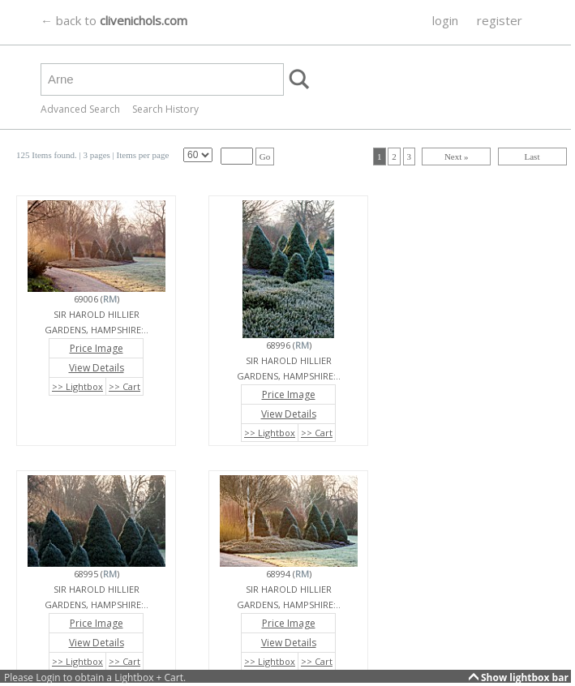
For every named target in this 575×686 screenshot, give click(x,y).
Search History (165, 109)
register (499, 20)
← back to (114, 20)
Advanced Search (80, 109)
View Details (96, 368)
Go (265, 156)
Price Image (96, 348)
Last (532, 156)
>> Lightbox (77, 386)
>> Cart (124, 386)
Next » (456, 156)
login (445, 20)
